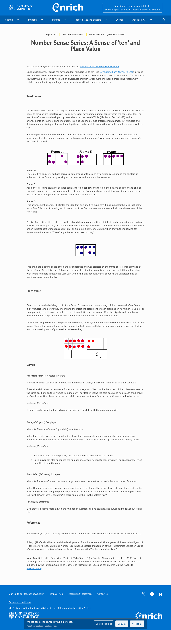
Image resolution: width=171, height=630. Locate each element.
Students (32, 19)
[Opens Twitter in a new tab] (143, 593)
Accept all (137, 623)
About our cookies (35, 625)
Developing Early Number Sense (116, 71)
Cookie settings (104, 623)
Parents (56, 19)
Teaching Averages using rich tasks (132, 6)
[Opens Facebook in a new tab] (152, 593)
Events (119, 19)
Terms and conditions (20, 602)
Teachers (8, 19)
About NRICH (139, 19)
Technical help (56, 593)
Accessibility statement (80, 593)
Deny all (122, 623)
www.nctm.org (34, 568)
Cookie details (51, 625)
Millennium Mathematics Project (74, 608)
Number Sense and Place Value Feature (99, 66)
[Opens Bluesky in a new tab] (160, 593)
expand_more (18, 19)
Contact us (102, 593)
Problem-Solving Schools (88, 19)
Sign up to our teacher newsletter (26, 593)
